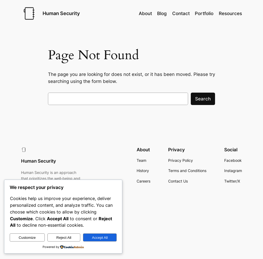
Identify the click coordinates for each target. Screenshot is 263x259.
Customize (27, 238)
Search (203, 99)
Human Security (61, 13)
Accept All (100, 238)
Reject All (63, 238)
